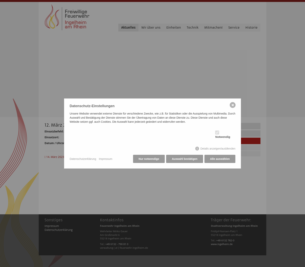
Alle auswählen (220, 158)
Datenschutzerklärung (83, 158)
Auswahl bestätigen (184, 158)
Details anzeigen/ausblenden (217, 148)
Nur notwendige (149, 158)
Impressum (105, 158)
